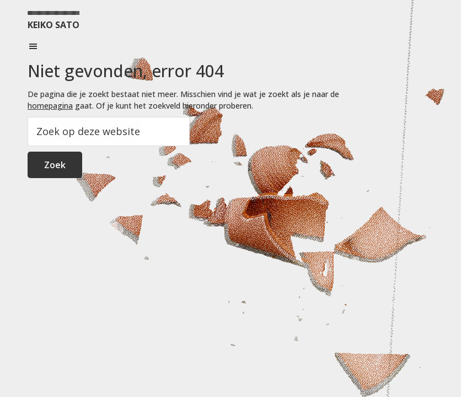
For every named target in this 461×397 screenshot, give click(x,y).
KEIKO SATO (53, 25)
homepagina (50, 105)
